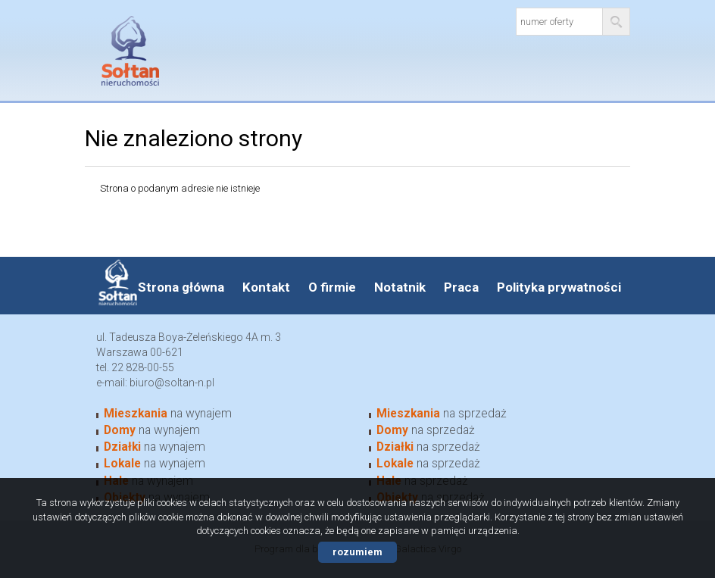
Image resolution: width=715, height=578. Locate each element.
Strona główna (181, 287)
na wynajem (168, 413)
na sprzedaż (441, 413)
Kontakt (266, 287)
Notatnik (400, 287)
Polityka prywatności (559, 287)
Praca (461, 287)
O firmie (332, 287)
